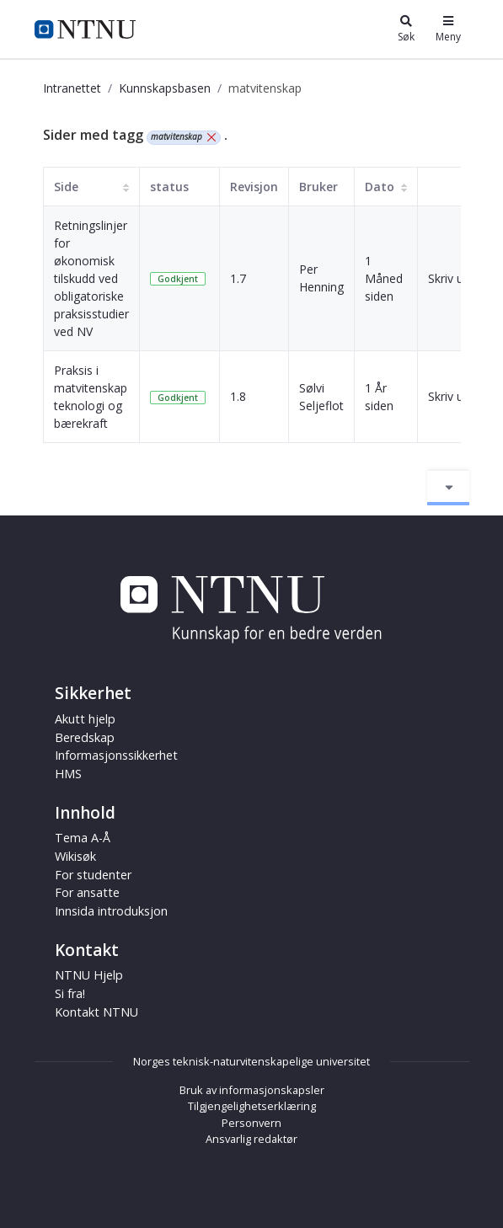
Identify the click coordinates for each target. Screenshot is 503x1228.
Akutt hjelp (85, 719)
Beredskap (85, 737)
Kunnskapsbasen (165, 88)
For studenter (93, 875)
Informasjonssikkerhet (116, 755)
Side (66, 187)
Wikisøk (75, 856)
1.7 (238, 278)
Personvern (251, 1122)
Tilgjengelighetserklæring (252, 1105)
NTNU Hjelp (89, 975)
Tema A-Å (82, 838)
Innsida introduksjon (111, 911)
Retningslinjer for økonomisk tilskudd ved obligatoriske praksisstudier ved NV (91, 278)
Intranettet (72, 88)
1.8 (238, 396)
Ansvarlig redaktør (251, 1138)
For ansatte (87, 892)
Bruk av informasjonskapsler (251, 1089)
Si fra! (70, 993)
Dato (379, 187)
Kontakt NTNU (96, 1012)
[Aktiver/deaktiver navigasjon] (448, 488)
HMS (68, 774)
